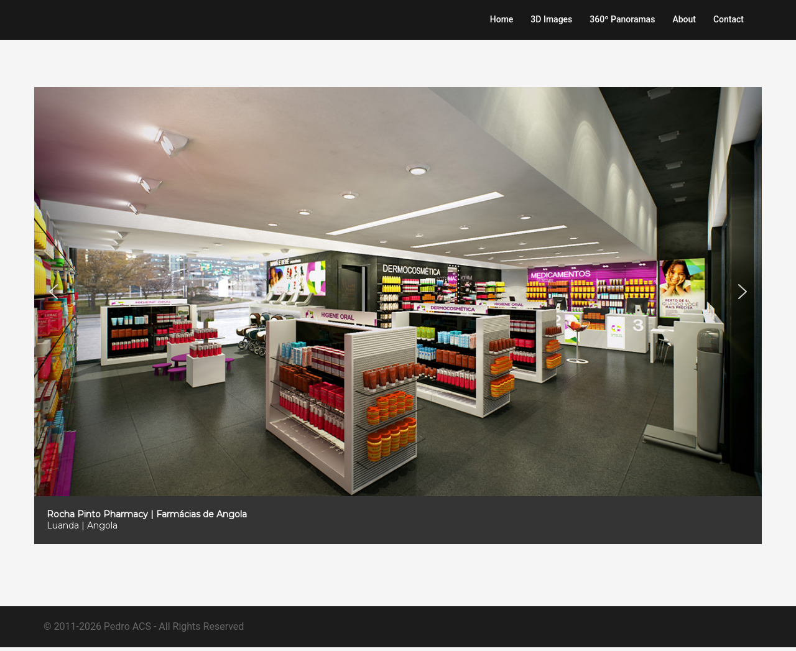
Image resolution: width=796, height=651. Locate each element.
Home (502, 19)
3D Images (551, 19)
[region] (398, 330)
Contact (728, 19)
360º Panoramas (622, 19)
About (684, 19)
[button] (53, 306)
